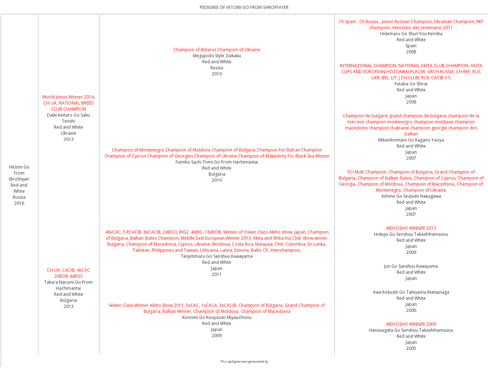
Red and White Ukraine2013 (68, 133)
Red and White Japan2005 (411, 342)
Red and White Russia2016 (19, 194)
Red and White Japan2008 (411, 96)
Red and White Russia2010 (216, 68)
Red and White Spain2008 (411, 46)
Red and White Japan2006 (411, 304)
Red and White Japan (411, 275)
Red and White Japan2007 (411, 152)
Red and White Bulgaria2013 (68, 300)
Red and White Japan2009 (411, 246)
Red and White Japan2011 (216, 268)
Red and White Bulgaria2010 (216, 174)
